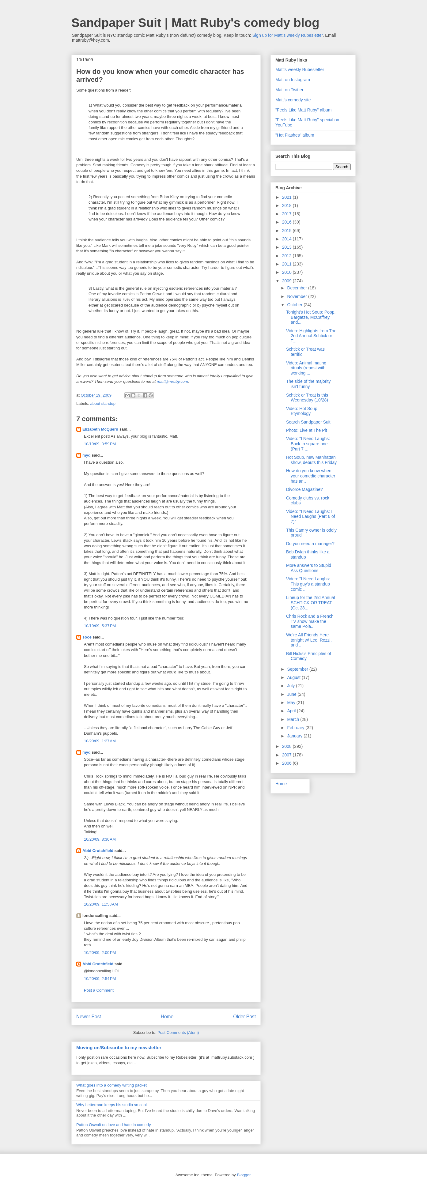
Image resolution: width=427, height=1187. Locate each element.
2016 (287, 222)
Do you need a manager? (310, 543)
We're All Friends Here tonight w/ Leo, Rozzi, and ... (309, 640)
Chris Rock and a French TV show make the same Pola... (310, 621)
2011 (287, 264)
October (295, 304)
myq (86, 455)
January (295, 735)
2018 (287, 205)
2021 (287, 197)
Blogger (243, 1175)
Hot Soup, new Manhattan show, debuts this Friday (311, 460)
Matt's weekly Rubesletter (299, 69)
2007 (287, 754)
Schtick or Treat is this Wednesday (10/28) (307, 398)
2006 (287, 763)
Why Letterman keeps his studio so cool (111, 1104)
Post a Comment (99, 990)
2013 (287, 247)
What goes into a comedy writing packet (111, 1085)
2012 (287, 255)
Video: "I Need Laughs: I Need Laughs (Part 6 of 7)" (310, 516)
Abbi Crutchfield (97, 850)
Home (167, 1016)
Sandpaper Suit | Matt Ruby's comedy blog (195, 22)
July (291, 685)
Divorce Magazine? (304, 489)
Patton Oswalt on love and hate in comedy (113, 1124)
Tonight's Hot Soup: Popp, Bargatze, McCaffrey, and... (310, 317)
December (297, 287)
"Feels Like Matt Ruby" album (303, 109)
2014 (287, 238)
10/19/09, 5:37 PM (100, 626)
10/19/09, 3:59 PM (100, 444)
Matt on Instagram (292, 79)
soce (87, 637)
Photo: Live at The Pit (306, 430)
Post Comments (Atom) (178, 1032)
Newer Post (88, 1016)
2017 (287, 213)
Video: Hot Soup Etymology (301, 411)
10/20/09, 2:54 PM (100, 978)
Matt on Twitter (289, 89)
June (292, 694)
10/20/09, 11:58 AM (101, 904)
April (292, 710)
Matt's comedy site (293, 99)
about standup (102, 403)
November (297, 296)
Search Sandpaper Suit (308, 422)
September (298, 669)
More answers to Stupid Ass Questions (308, 568)
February (296, 727)
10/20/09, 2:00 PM (100, 952)
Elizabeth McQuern (100, 429)
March (293, 719)
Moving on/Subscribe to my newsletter (118, 1047)
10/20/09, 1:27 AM (100, 741)
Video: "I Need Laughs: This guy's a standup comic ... (308, 584)
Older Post (244, 1016)
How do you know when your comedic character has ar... (310, 476)
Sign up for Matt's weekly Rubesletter (287, 35)
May (291, 702)
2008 (287, 746)
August (294, 677)
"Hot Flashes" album (294, 135)
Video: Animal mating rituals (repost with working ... (306, 368)
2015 (287, 230)
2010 (287, 272)
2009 (287, 280)
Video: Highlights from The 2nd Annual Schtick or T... (311, 336)
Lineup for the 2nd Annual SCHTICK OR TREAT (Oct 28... (310, 602)
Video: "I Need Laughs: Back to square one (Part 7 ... (308, 443)
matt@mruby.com (172, 381)
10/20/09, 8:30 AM (100, 839)
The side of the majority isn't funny (308, 384)
